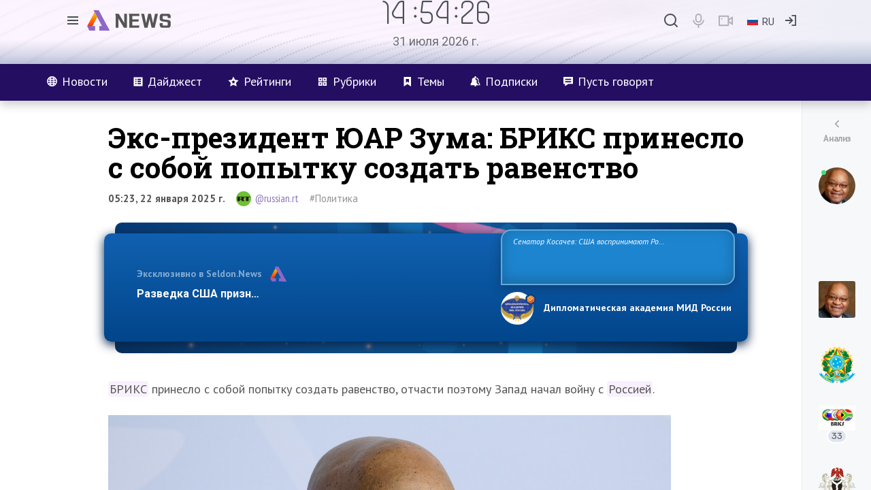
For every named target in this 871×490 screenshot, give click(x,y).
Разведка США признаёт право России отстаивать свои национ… (312, 293)
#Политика (334, 198)
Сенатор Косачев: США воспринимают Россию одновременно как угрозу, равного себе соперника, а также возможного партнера (616, 256)
